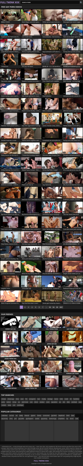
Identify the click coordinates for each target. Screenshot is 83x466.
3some (56, 399)
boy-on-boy (5, 418)
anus (80, 402)
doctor (72, 418)
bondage (50, 399)
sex (17, 415)
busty (9, 405)
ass (60, 402)
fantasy (39, 415)
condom (4, 405)
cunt (14, 405)
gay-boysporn (29, 418)
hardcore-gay (52, 418)
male (76, 418)
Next (61, 307)
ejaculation (54, 402)
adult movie (25, 402)
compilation (61, 418)
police (3, 402)
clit (70, 399)
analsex (37, 418)
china (17, 399)
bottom (9, 402)
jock (15, 418)
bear (38, 399)
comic (47, 402)
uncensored (46, 415)
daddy (21, 415)
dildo (68, 402)
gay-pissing (44, 418)
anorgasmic (32, 399)
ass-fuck (11, 415)
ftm (26, 399)
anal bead (74, 402)
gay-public (21, 418)
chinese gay (11, 399)
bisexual (27, 415)
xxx (19, 402)
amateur (42, 402)
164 (53, 307)
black (72, 415)
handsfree (76, 399)
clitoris (36, 402)
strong (14, 402)
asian (22, 399)
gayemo (33, 415)
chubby (44, 399)
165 (57, 307)
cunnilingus (20, 405)
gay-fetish (54, 415)
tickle (61, 399)
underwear (4, 415)
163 (50, 307)
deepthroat (62, 415)
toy (67, 418)
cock (31, 402)
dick (64, 402)
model (66, 399)
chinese (4, 399)
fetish (67, 415)
